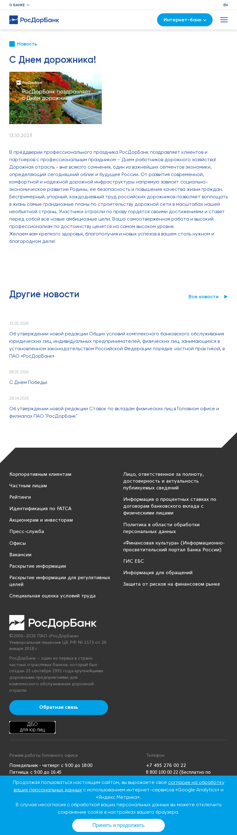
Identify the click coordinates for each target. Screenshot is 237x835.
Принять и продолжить (119, 825)
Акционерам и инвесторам (41, 520)
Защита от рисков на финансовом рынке (171, 584)
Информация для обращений (158, 572)
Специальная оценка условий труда (52, 596)
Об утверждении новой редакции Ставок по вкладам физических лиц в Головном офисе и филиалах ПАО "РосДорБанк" (114, 412)
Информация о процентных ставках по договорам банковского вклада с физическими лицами (169, 506)
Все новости (203, 296)
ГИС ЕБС (133, 561)
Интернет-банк (185, 20)
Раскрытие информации (37, 566)
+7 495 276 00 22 (166, 765)
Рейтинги (20, 497)
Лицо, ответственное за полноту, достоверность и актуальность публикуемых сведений (163, 481)
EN (225, 5)
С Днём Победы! (28, 382)
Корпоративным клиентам (40, 474)
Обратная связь (58, 707)
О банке (17, 5)
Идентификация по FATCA (40, 508)
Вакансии (20, 554)
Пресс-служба (26, 531)
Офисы (17, 543)
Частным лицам (28, 486)
